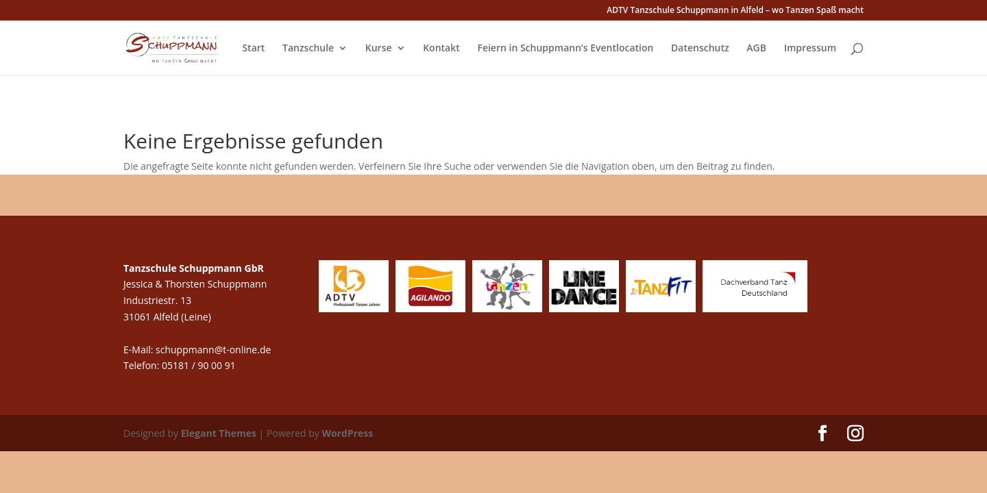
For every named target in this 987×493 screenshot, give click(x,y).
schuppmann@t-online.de (213, 349)
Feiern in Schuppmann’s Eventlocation (565, 48)
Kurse (378, 48)
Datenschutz (700, 48)
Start (253, 48)
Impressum (810, 48)
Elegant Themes (218, 433)
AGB (756, 48)
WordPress (347, 433)
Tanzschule (308, 48)
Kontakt (441, 48)
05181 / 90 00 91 (200, 365)
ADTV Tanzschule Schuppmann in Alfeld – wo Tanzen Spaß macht (735, 11)
